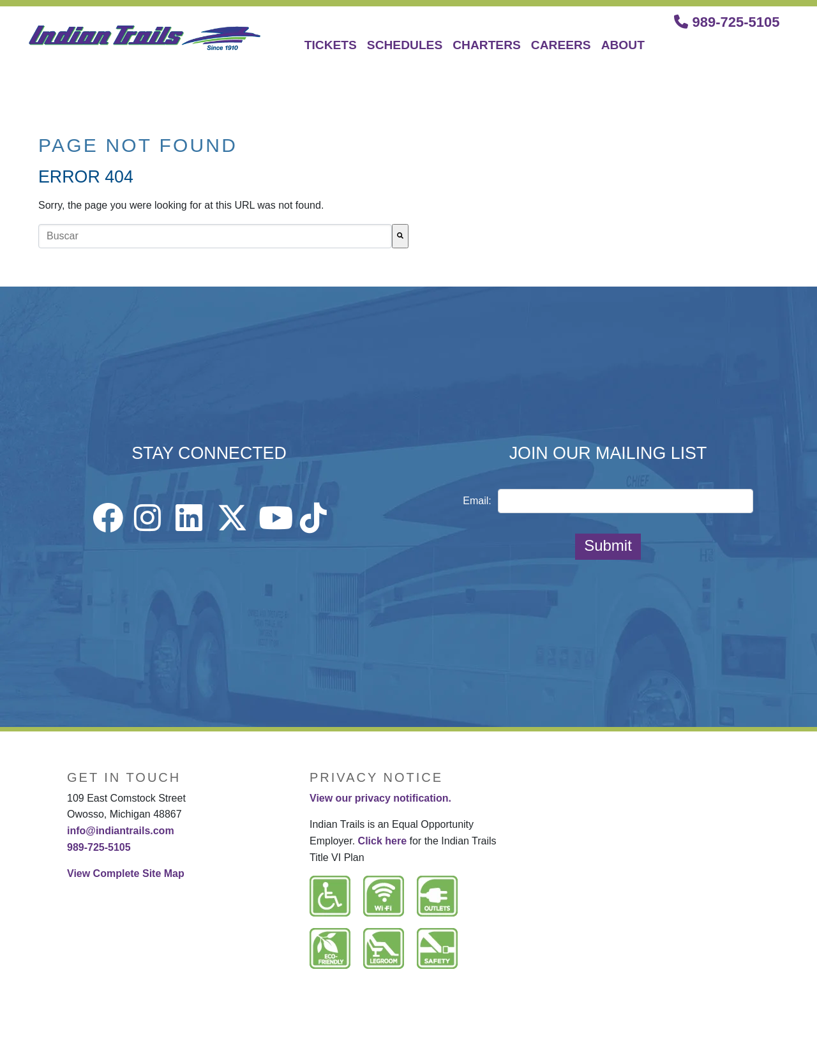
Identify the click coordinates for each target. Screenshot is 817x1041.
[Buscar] (400, 236)
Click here (382, 840)
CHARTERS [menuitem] (487, 45)
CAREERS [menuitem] (561, 45)
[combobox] (215, 236)
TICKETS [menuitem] (330, 45)
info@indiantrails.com (120, 830)
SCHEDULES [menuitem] (404, 45)
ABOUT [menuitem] (623, 45)
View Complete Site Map (125, 873)
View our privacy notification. (380, 798)
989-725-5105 (726, 22)
